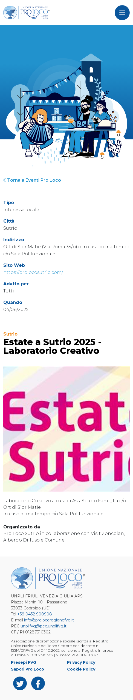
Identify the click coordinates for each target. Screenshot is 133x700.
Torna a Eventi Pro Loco (32, 180)
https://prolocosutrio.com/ (33, 272)
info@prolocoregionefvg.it (49, 620)
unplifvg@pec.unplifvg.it (43, 626)
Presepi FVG (23, 662)
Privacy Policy (81, 662)
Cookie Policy (81, 669)
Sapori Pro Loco (27, 669)
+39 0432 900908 (34, 614)
